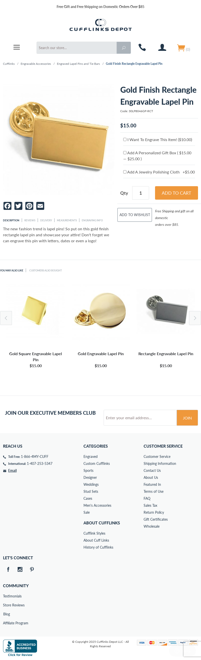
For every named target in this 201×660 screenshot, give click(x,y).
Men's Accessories (97, 505)
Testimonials (6, 596)
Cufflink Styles (94, 533)
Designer (90, 477)
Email (12, 470)
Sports (88, 470)
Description (11, 220)
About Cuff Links (96, 540)
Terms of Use (153, 491)
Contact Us (152, 470)
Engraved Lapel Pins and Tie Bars (78, 64)
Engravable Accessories (36, 64)
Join (187, 417)
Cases (87, 498)
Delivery (46, 220)
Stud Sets (90, 491)
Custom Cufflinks (96, 463)
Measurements (67, 220)
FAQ (147, 498)
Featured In (152, 484)
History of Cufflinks (98, 547)
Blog (6, 614)
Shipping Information (160, 463)
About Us (151, 477)
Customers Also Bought (45, 270)
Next (195, 318)
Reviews (29, 220)
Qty (124, 193)
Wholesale (152, 526)
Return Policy (154, 512)
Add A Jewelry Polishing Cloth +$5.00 (159, 171)
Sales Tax (150, 505)
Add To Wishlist (135, 215)
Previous (6, 318)
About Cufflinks (101, 522)
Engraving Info (92, 220)
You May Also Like (11, 270)
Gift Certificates (156, 519)
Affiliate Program (6, 623)
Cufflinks (9, 64)
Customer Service (157, 456)
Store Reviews (6, 605)
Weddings (91, 484)
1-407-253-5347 (39, 463)
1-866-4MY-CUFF (34, 456)
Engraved (90, 456)
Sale (86, 512)
